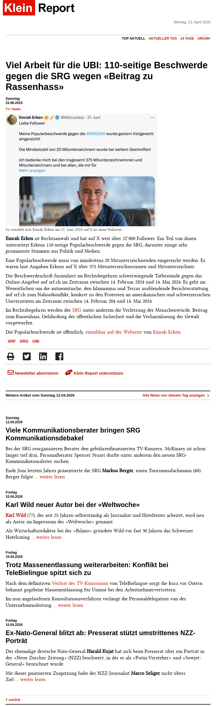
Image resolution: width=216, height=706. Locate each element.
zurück (13, 700)
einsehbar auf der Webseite (114, 332)
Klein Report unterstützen (94, 373)
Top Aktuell (133, 38)
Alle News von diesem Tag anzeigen (176, 395)
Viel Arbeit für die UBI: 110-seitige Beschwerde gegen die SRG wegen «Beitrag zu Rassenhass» (107, 76)
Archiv (203, 38)
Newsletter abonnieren (33, 373)
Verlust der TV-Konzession (80, 583)
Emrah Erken (167, 332)
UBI (35, 341)
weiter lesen (52, 476)
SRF (12, 341)
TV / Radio (13, 109)
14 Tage (187, 38)
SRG (76, 310)
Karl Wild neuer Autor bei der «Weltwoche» (73, 504)
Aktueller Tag (162, 38)
